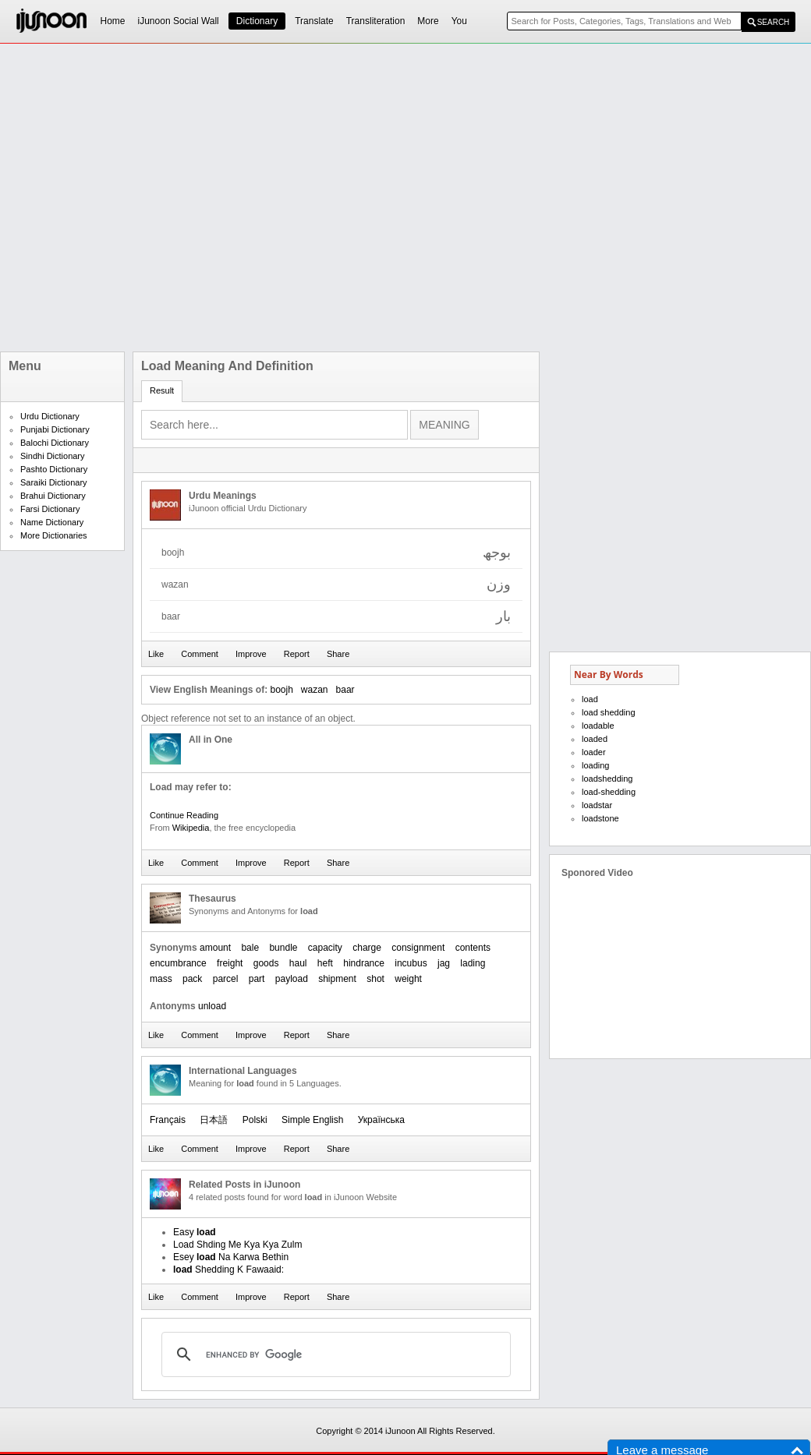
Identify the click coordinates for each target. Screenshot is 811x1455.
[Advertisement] (173, 197)
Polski (255, 1119)
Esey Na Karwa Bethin (231, 1257)
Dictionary (257, 21)
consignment (417, 947)
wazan (314, 689)
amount (215, 947)
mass (161, 978)
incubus (411, 963)
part (257, 978)
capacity (325, 947)
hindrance (363, 963)
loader (594, 752)
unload (212, 1006)
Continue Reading (184, 815)
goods (266, 963)
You (459, 21)
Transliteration (376, 21)
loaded (594, 738)
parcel (226, 978)
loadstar (597, 805)
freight (230, 963)
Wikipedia (191, 827)
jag (443, 963)
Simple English (312, 1119)
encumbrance (178, 963)
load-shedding (609, 791)
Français (168, 1119)
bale (250, 947)
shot (375, 978)
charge (366, 947)
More (427, 21)
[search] (334, 1354)
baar (345, 689)
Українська (381, 1119)
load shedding (609, 712)
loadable (598, 725)
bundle (283, 947)
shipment (337, 978)
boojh (281, 689)
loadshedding (607, 778)
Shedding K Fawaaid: (228, 1269)
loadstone (600, 818)
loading (595, 765)
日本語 (214, 1119)
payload (291, 978)
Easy (194, 1232)
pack (192, 978)
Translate (314, 21)
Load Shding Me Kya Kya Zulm (237, 1244)
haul (298, 963)
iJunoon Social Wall (178, 21)
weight (408, 978)
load (590, 699)
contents (472, 947)
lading (472, 963)
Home (113, 21)
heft (325, 963)
